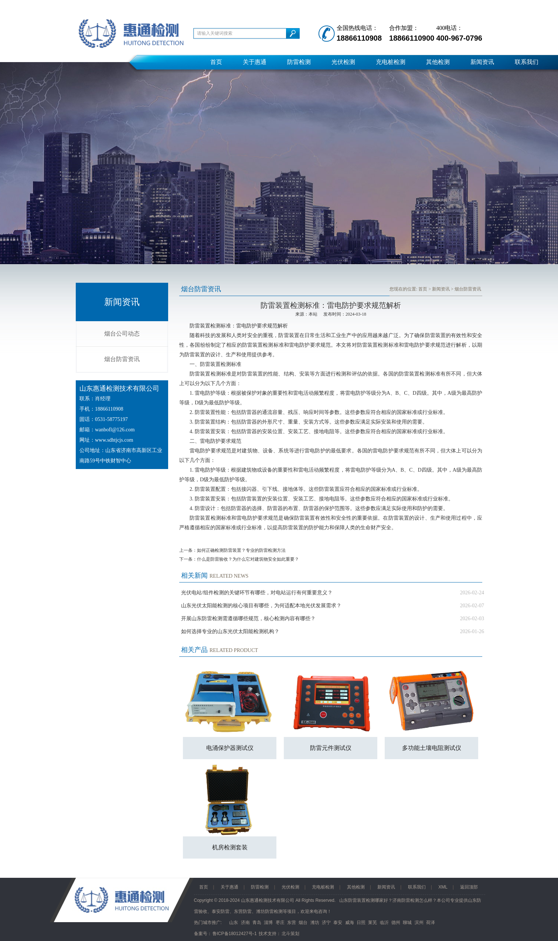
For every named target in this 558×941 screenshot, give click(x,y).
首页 (216, 62)
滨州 (419, 922)
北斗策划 (290, 933)
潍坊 (314, 922)
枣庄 (280, 922)
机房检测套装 (230, 847)
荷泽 (430, 922)
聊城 (407, 922)
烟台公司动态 (122, 333)
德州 (395, 922)
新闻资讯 (482, 62)
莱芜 (372, 922)
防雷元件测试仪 (330, 748)
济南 (245, 922)
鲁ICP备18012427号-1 (234, 933)
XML (443, 887)
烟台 (303, 922)
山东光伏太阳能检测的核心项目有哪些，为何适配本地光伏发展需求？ (261, 605)
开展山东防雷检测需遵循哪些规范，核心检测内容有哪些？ (248, 618)
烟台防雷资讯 (122, 359)
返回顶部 (469, 887)
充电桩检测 (390, 62)
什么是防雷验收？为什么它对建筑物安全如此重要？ (248, 559)
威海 (349, 922)
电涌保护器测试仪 (230, 748)
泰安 (337, 922)
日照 (361, 922)
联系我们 (526, 62)
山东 (233, 922)
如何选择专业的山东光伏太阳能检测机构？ (230, 631)
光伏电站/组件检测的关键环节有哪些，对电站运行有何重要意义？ (257, 592)
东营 (291, 922)
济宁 (326, 922)
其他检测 (438, 62)
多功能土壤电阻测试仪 (431, 748)
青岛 (256, 922)
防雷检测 (299, 62)
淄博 (268, 922)
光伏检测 (343, 62)
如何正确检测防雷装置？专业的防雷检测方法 (241, 550)
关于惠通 (254, 62)
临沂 (384, 922)
